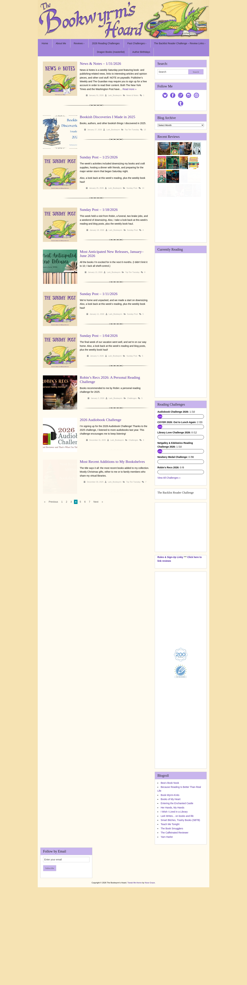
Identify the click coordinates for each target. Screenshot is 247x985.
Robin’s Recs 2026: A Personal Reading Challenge (110, 379)
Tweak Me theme (134, 966)
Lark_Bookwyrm (115, 95)
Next (95, 501)
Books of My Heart (170, 882)
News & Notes (132, 95)
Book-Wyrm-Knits (170, 878)
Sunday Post (132, 188)
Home (45, 43)
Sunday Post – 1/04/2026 (99, 335)
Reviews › (79, 43)
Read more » (130, 89)
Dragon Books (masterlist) (111, 52)
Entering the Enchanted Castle (177, 887)
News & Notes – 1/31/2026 (100, 63)
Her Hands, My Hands (172, 891)
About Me (61, 43)
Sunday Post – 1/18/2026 (99, 209)
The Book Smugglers (172, 912)
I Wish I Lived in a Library (174, 895)
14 (143, 188)
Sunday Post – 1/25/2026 (99, 157)
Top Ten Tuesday (132, 130)
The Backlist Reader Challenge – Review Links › (179, 43)
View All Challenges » (168, 561)
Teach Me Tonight (170, 908)
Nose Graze (150, 966)
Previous (53, 501)
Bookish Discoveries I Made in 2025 (107, 117)
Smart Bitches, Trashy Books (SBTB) (180, 903)
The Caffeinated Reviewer (175, 916)
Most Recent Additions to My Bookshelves (112, 461)
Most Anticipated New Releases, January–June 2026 (112, 253)
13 (145, 130)
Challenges (132, 398)
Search (196, 72)
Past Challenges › (136, 43)
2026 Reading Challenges (106, 43)
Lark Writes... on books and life (177, 899)
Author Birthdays (141, 52)
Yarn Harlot (167, 920)
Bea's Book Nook (170, 866)
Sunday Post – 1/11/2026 (98, 294)
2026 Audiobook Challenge (100, 420)
